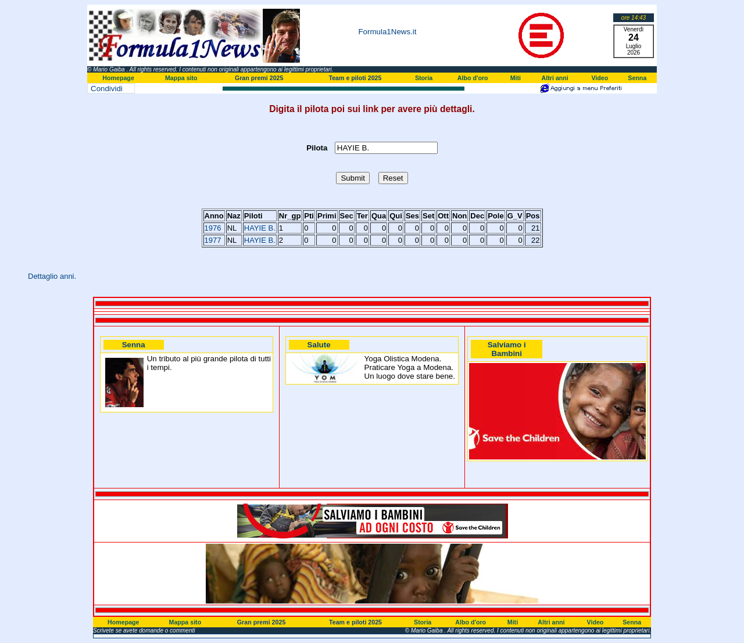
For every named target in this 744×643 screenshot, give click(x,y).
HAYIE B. (260, 228)
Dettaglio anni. (52, 276)
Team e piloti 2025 (354, 77)
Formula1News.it (387, 31)
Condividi (107, 88)
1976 (213, 228)
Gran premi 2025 (259, 77)
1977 (213, 240)
